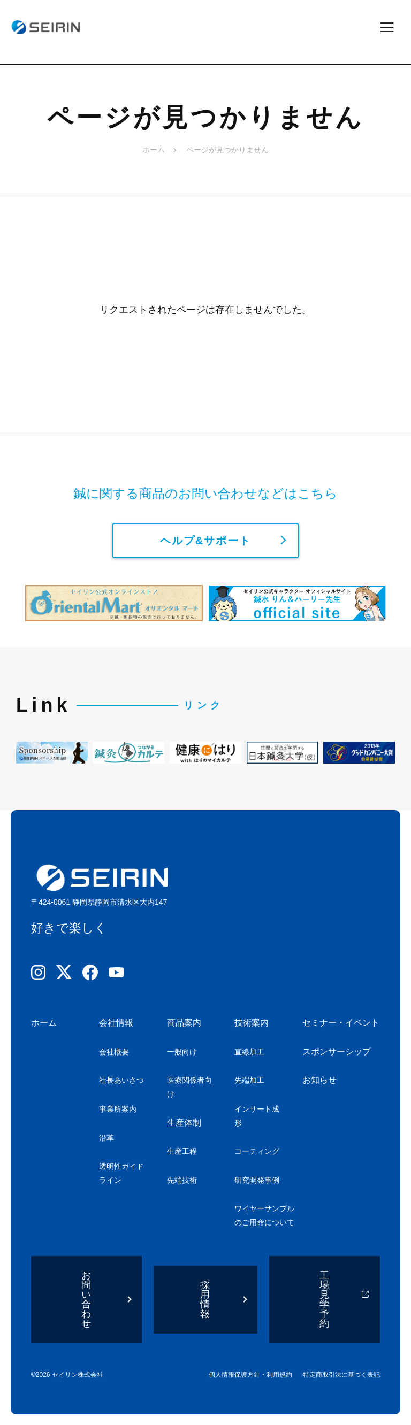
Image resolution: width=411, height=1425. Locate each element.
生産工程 (182, 1151)
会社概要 (114, 1051)
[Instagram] (38, 974)
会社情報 (116, 1022)
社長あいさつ (121, 1080)
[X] (64, 974)
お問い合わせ (86, 1299)
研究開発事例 (256, 1180)
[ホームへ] (45, 27)
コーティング (256, 1151)
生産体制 (184, 1122)
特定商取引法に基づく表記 (341, 1374)
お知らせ (319, 1079)
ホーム (153, 149)
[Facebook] (90, 974)
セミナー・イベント (340, 1022)
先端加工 (249, 1080)
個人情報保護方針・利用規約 (250, 1374)
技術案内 (251, 1022)
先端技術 (182, 1180)
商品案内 (184, 1022)
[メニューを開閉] (394, 27)
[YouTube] (116, 974)
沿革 (106, 1138)
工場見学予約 (324, 1299)
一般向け (182, 1051)
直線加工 (249, 1051)
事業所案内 (117, 1109)
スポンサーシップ (336, 1051)
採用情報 (205, 1299)
